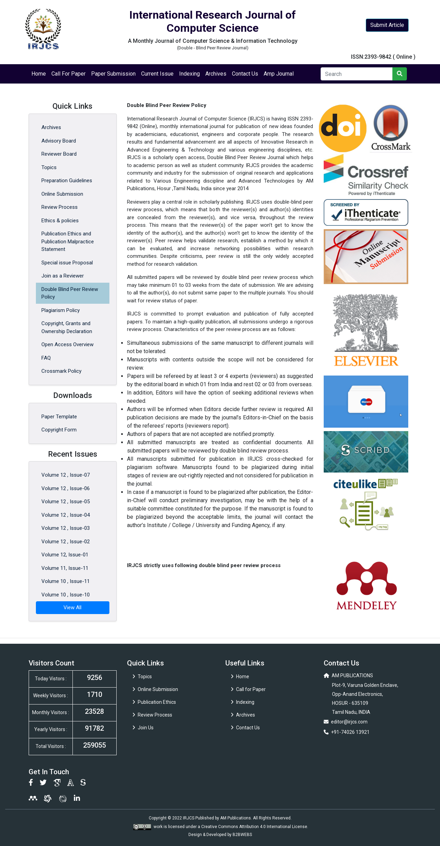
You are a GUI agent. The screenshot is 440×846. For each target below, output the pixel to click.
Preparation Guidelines (66, 180)
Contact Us (245, 73)
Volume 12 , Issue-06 (65, 488)
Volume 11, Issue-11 (64, 568)
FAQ (46, 358)
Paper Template (59, 417)
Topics (49, 167)
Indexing (189, 73)
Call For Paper (68, 73)
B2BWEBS (242, 834)
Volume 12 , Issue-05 (65, 501)
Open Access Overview (67, 344)
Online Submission (62, 194)
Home (38, 73)
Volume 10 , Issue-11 (65, 581)
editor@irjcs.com (349, 722)
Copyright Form (59, 430)
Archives (215, 73)
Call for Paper (248, 689)
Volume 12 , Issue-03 (65, 528)
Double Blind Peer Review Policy (69, 293)
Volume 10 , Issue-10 (65, 595)
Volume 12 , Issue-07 (65, 475)
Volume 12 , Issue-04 (65, 515)
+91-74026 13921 (350, 732)
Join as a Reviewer (62, 276)
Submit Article (387, 25)
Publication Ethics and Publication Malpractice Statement (67, 241)
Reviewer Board (59, 154)
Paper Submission (113, 73)
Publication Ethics (154, 702)
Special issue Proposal (67, 263)
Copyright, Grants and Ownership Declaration (66, 327)
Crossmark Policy (61, 371)
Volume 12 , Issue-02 (65, 541)
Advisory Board (58, 141)
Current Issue (157, 73)
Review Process (59, 207)
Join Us (143, 727)
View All (72, 607)
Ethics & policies (60, 220)
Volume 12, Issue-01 (64, 555)
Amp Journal (279, 73)
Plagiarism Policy (60, 310)
